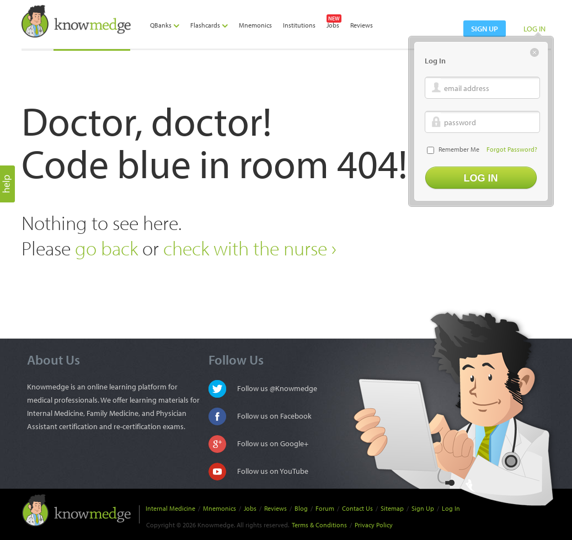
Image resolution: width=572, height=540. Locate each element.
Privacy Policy (374, 525)
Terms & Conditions (319, 525)
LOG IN (534, 29)
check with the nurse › (249, 248)
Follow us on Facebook (274, 416)
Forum (325, 508)
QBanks (164, 25)
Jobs (333, 25)
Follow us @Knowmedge (277, 388)
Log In (451, 508)
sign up (484, 29)
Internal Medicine (170, 508)
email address (466, 88)
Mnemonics (255, 25)
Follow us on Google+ (272, 443)
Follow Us (236, 359)
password (460, 122)
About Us (53, 359)
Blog (301, 508)
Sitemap (392, 508)
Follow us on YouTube (272, 471)
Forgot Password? (512, 149)
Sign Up (422, 508)
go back (106, 248)
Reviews (361, 25)
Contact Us (357, 508)
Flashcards (209, 25)
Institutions (299, 25)
